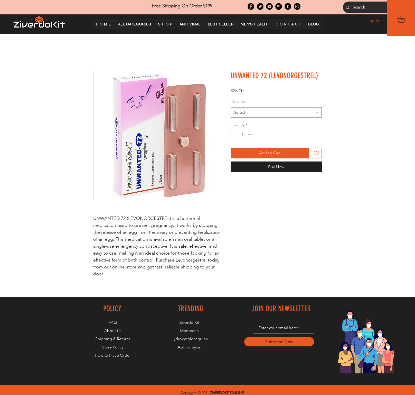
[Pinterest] (278, 6)
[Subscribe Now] (279, 341)
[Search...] (381, 7)
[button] (404, 19)
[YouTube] (269, 6)
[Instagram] (297, 6)
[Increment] (250, 134)
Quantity (238, 102)
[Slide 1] (207, 1)
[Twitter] (260, 6)
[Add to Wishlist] (316, 153)
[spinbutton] (242, 134)
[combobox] (276, 112)
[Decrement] (234, 134)
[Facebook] (251, 6)
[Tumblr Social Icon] (288, 6)
